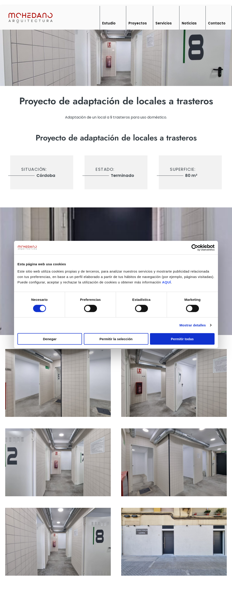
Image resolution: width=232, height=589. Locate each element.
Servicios (163, 23)
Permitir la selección (116, 339)
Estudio (109, 23)
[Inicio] (30, 17)
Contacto (216, 23)
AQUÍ (166, 282)
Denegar (49, 339)
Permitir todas (182, 339)
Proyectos (137, 23)
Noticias (189, 23)
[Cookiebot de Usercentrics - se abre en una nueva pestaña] (195, 247)
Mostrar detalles (192, 325)
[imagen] (58, 383)
